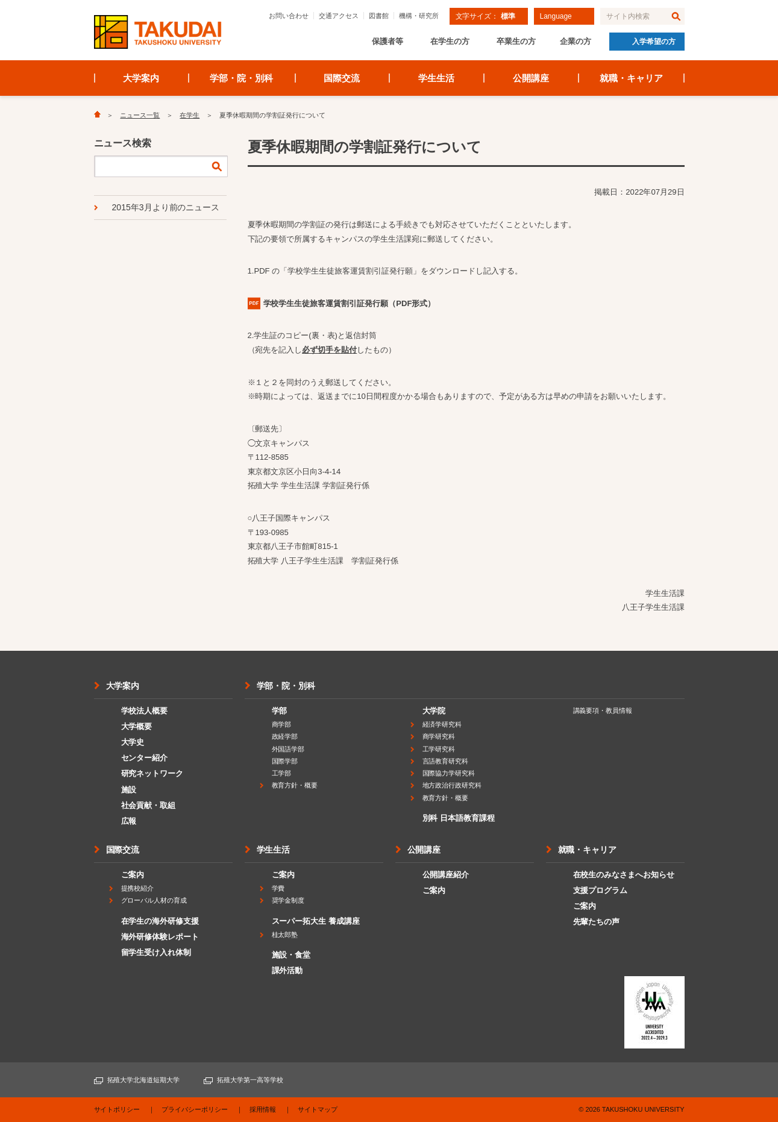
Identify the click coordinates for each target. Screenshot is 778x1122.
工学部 (282, 773)
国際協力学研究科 (448, 773)
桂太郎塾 (285, 934)
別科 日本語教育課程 (458, 818)
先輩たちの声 (596, 921)
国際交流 (342, 78)
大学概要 (136, 726)
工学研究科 (439, 749)
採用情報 (262, 1109)
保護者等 (387, 41)
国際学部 (285, 761)
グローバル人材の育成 (154, 900)
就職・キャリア (631, 78)
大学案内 (141, 78)
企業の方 (575, 41)
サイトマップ (317, 1109)
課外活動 (287, 970)
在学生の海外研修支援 (160, 921)
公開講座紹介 (445, 874)
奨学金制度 (288, 900)
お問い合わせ (289, 15)
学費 (278, 888)
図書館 (379, 15)
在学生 (189, 115)
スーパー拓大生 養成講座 (316, 921)
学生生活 (436, 78)
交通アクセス (339, 15)
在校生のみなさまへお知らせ (624, 874)
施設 (129, 789)
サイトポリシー (117, 1109)
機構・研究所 (419, 15)
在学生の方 (449, 41)
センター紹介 (144, 757)
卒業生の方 (516, 41)
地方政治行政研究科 (452, 785)
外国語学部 (288, 749)
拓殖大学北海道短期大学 (143, 1079)
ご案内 (133, 874)
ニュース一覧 (140, 115)
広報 (129, 821)
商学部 (282, 724)
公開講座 (531, 78)
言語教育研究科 (445, 761)
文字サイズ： (485, 16)
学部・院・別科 (241, 78)
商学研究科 (439, 736)
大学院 (434, 710)
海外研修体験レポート (160, 936)
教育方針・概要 (295, 785)
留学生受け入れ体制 (156, 952)
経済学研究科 (442, 724)
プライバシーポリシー (195, 1109)
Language (556, 16)
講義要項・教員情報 (603, 710)
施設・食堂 (291, 954)
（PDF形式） (349, 303)
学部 (279, 710)
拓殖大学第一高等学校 (250, 1079)
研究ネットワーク (152, 773)
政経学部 (285, 736)
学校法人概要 (144, 710)
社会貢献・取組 (148, 805)
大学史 (133, 742)
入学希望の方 (654, 41)
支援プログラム (600, 890)
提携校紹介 (137, 888)
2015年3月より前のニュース (166, 207)
